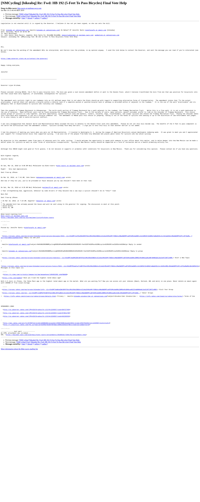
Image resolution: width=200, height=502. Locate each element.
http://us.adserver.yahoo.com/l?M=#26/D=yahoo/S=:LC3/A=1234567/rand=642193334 (36, 375)
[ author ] (44, 18)
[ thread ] (30, 18)
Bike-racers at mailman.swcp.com (14, 255)
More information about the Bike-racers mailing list (19, 412)
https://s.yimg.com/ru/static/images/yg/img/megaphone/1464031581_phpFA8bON (35, 325)
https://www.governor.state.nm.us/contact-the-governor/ (24, 66)
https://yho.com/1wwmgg (12, 329)
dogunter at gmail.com (46, 237)
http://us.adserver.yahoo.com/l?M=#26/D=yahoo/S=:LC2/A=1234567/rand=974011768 (36, 371)
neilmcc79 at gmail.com (52, 220)
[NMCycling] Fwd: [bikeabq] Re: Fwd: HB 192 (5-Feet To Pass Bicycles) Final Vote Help (48, 16)
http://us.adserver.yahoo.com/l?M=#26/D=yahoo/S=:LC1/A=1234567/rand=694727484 (36, 367)
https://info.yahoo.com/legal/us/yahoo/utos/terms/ (161, 351)
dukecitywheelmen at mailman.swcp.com (77, 38)
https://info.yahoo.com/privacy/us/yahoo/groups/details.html (30, 351)
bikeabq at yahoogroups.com (17, 32)
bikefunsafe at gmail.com (95, 32)
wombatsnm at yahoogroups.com (107, 38)
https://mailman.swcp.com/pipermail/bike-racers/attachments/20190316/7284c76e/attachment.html (46, 397)
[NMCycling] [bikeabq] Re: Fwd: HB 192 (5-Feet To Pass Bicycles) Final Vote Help (49, 14)
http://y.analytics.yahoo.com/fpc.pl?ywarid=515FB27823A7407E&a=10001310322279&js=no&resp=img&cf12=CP (46, 385)
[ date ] (23, 18)
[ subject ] (37, 18)
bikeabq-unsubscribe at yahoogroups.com (90, 351)
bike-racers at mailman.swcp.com (29, 8)
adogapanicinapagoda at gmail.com (50, 208)
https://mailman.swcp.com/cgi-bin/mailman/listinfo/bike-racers (27, 257)
